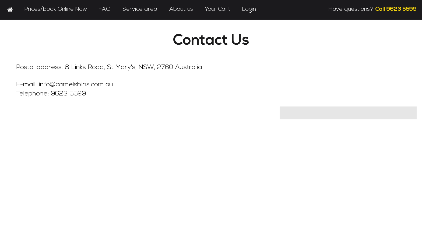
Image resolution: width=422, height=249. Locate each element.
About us (181, 9)
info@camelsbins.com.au (76, 84)
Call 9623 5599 (396, 9)
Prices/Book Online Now (55, 9)
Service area (139, 9)
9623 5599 (68, 94)
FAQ (105, 9)
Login (249, 9)
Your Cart (217, 9)
